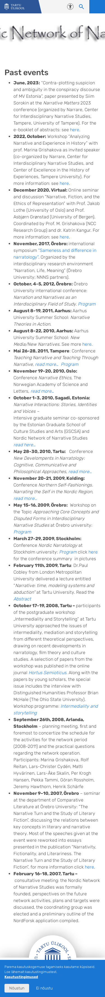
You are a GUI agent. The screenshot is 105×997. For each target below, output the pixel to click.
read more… (47, 364)
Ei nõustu (44, 988)
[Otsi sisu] (81, 6)
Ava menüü (97, 6)
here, (90, 867)
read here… (24, 444)
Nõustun (16, 988)
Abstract (22, 599)
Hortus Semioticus (47, 672)
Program (86, 304)
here (74, 129)
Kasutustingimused (21, 977)
